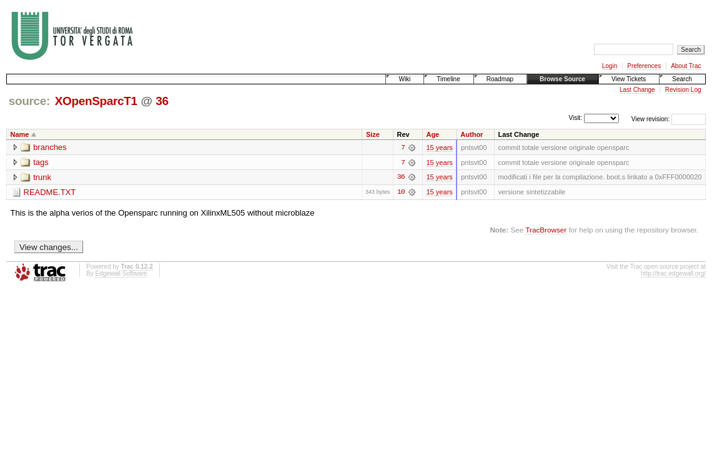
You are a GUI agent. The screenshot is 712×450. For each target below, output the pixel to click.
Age (432, 134)
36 (162, 101)
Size (373, 134)
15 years (439, 147)
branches (49, 147)
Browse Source (562, 79)
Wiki (404, 79)
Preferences (644, 65)
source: (29, 101)
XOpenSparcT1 (96, 101)
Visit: (575, 118)
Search (682, 79)
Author (471, 134)
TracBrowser (545, 230)
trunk (42, 177)
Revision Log (683, 89)
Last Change (637, 89)
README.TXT (50, 192)
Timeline (448, 79)
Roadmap (500, 79)
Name (20, 134)
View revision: (650, 119)
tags (41, 162)
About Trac (686, 65)
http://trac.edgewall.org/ (673, 274)
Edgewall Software (121, 274)
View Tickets (628, 79)
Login (609, 65)
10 (401, 193)
